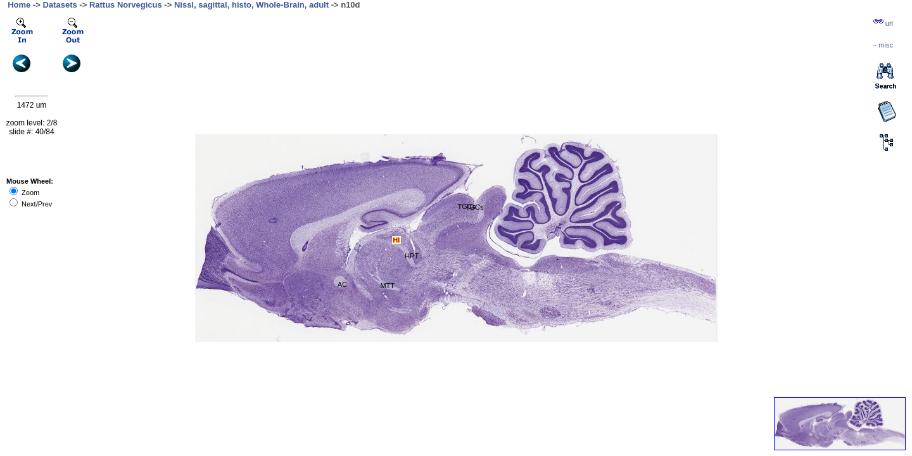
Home (19, 5)
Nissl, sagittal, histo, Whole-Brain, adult (251, 5)
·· (883, 45)
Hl (396, 240)
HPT (412, 256)
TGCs (475, 207)
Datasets (60, 5)
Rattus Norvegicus (125, 5)
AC (342, 284)
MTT (387, 285)
